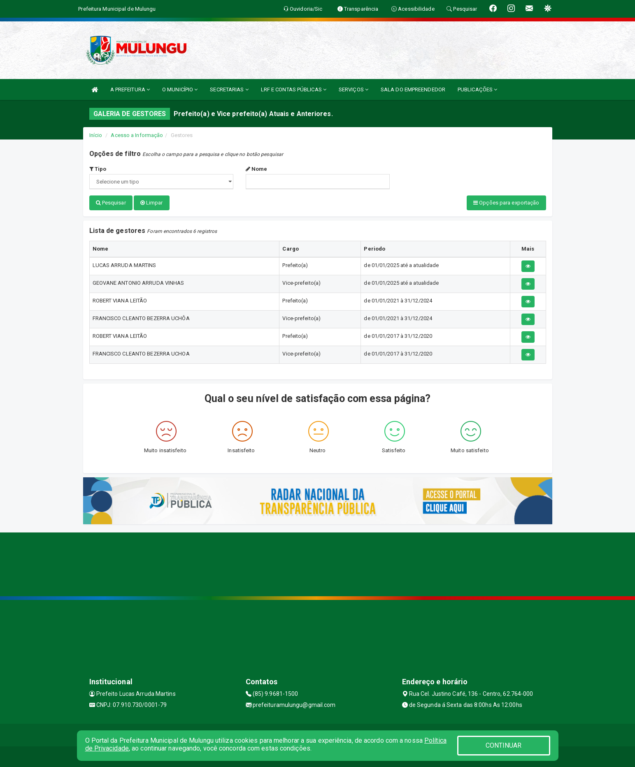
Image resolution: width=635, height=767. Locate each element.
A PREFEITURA (130, 89)
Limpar (151, 203)
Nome (256, 169)
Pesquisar (111, 203)
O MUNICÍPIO (180, 89)
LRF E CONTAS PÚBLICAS (293, 89)
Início (95, 135)
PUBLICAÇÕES (477, 89)
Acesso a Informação (137, 135)
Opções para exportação (506, 203)
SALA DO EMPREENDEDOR (413, 89)
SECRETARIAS (229, 89)
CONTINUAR (504, 745)
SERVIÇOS (353, 89)
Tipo (98, 169)
